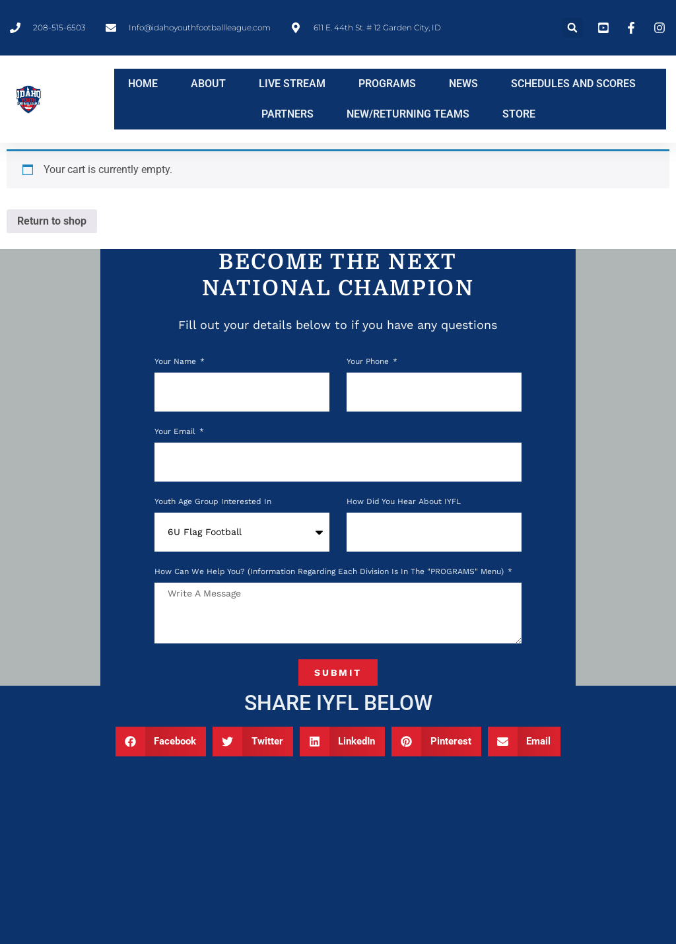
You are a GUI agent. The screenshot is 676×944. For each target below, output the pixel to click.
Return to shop (51, 221)
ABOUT (208, 83)
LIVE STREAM (292, 83)
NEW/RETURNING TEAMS (408, 114)
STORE (518, 114)
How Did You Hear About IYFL (404, 501)
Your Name (176, 361)
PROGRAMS (387, 83)
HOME (143, 83)
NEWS (463, 83)
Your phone (369, 361)
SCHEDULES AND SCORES (573, 83)
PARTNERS (287, 114)
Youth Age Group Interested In (212, 501)
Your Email (176, 431)
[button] (572, 28)
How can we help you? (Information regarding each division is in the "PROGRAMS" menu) (330, 571)
